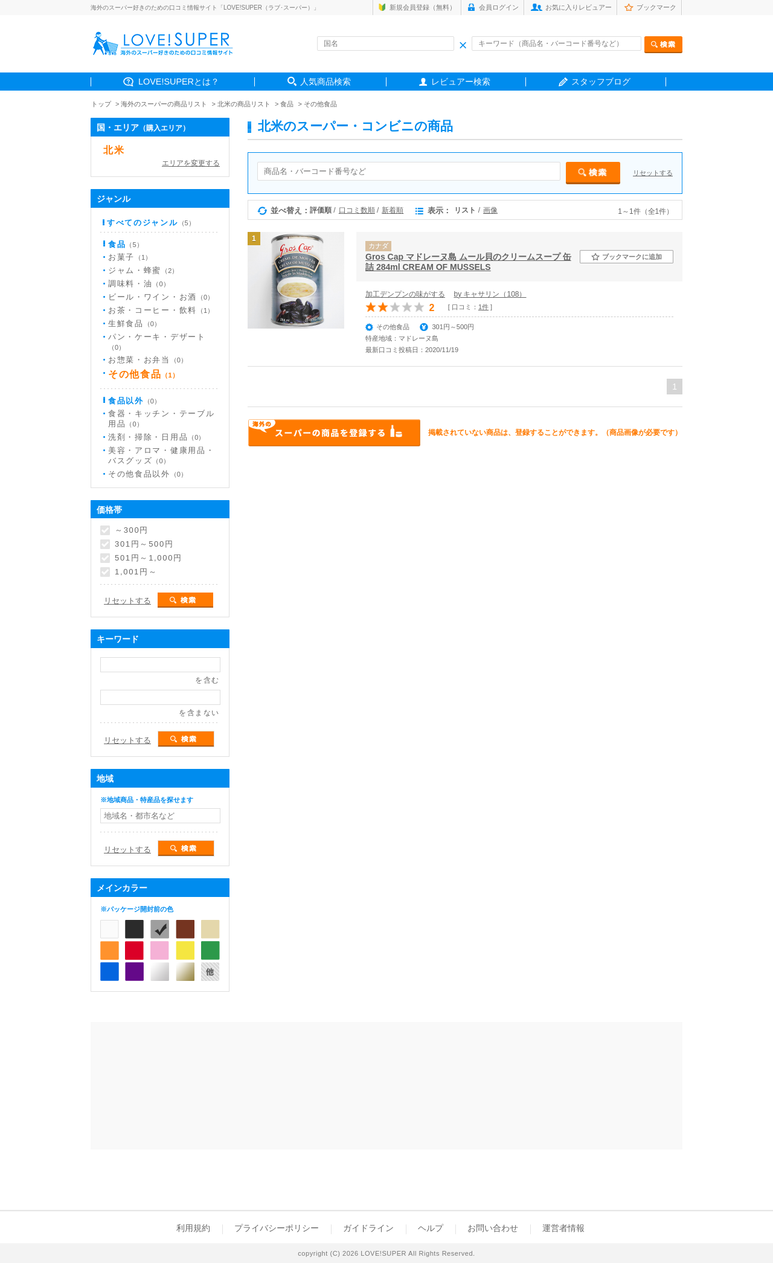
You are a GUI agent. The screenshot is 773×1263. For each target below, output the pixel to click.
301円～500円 (144, 544)
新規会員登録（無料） (423, 7)
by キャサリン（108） (490, 294)
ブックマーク (656, 7)
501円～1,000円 (148, 558)
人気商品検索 (325, 81)
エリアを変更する (191, 163)
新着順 (392, 210)
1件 (483, 306)
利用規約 (193, 1228)
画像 (490, 210)
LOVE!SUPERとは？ (178, 81)
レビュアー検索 (460, 81)
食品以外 (134, 400)
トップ (101, 104)
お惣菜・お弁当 (147, 359)
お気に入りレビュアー (578, 7)
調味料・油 (139, 283)
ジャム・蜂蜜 (143, 270)
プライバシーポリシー (276, 1228)
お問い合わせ (492, 1228)
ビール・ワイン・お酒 (161, 296)
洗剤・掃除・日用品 (156, 437)
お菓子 (130, 257)
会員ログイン (499, 7)
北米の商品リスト (244, 104)
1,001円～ (136, 572)
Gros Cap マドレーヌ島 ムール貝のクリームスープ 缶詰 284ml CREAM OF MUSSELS (468, 262)
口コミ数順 (357, 210)
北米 (113, 150)
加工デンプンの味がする (405, 294)
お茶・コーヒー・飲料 (161, 310)
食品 (286, 104)
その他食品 (320, 104)
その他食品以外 (147, 473)
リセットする (653, 172)
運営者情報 (563, 1228)
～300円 (132, 530)
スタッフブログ (600, 81)
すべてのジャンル (151, 222)
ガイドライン (368, 1228)
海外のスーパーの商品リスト (164, 104)
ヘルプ (430, 1228)
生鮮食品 (134, 323)
